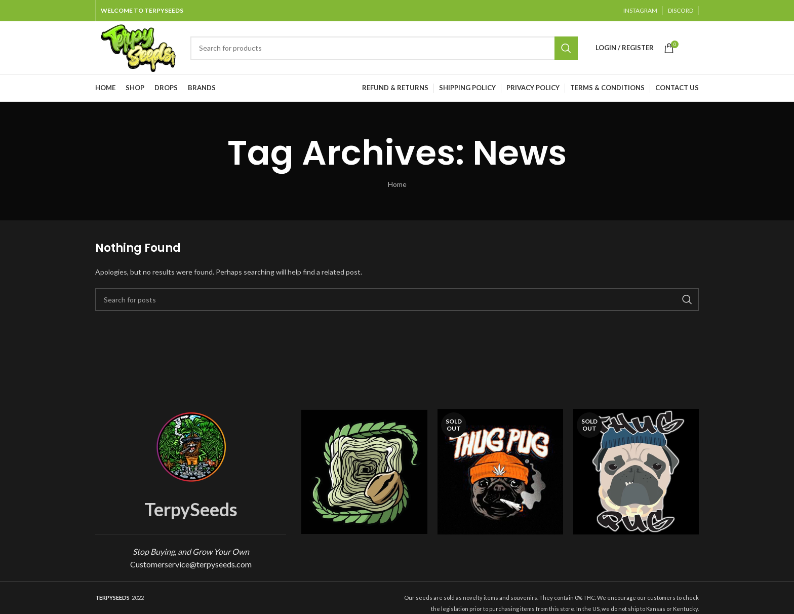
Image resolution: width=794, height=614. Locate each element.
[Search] (384, 48)
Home (397, 184)
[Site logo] (137, 47)
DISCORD (680, 10)
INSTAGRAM (640, 10)
